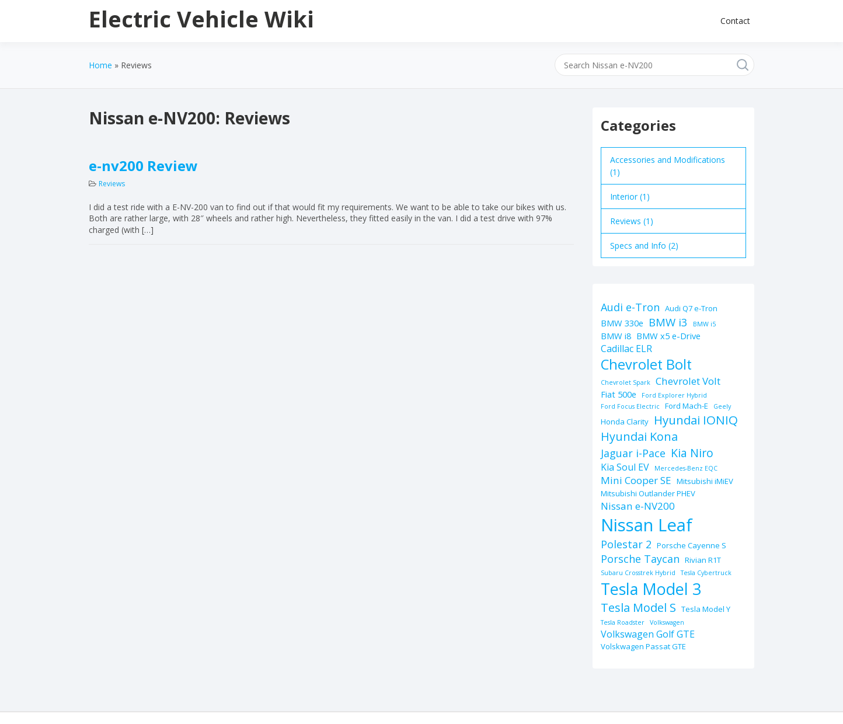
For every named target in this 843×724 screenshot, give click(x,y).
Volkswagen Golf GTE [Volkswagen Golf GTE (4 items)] (648, 634)
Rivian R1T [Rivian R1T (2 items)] (703, 560)
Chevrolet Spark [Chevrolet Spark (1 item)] (625, 382)
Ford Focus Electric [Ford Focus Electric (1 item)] (630, 406)
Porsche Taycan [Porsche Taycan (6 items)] (640, 559)
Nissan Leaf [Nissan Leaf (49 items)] (646, 525)
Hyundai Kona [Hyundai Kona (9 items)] (639, 436)
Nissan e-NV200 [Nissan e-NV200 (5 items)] (638, 506)
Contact (735, 20)
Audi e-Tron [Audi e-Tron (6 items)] (630, 307)
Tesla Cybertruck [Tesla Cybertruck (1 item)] (706, 573)
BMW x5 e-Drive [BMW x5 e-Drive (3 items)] (668, 336)
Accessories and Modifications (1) (667, 165)
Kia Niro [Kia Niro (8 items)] (692, 453)
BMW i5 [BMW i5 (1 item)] (704, 324)
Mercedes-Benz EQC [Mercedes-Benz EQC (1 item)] (685, 468)
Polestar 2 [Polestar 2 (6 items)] (626, 544)
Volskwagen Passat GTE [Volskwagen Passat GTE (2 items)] (643, 646)
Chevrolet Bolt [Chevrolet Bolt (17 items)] (646, 364)
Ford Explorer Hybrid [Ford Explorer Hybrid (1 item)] (674, 395)
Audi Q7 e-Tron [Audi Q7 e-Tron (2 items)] (691, 308)
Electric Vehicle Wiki (201, 19)
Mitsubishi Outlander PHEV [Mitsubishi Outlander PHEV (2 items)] (648, 493)
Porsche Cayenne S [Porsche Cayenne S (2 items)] (691, 545)
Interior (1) (630, 196)
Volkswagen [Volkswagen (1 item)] (667, 622)
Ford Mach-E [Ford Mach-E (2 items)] (686, 406)
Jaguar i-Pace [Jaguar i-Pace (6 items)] (633, 453)
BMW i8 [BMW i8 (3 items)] (616, 336)
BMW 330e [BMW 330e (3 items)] (622, 323)
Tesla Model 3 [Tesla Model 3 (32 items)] (651, 589)
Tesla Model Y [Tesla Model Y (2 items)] (705, 609)
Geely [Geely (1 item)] (722, 406)
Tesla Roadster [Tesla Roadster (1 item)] (623, 622)
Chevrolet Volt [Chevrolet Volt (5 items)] (688, 381)
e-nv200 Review (143, 165)
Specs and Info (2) (644, 245)
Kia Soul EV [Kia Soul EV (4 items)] (625, 467)
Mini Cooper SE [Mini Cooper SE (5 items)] (636, 480)
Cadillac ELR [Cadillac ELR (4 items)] (626, 348)
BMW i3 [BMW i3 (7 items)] (668, 322)
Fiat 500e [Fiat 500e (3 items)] (618, 394)
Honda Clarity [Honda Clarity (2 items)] (625, 421)
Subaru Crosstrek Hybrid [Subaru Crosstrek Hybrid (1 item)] (638, 573)
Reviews (112, 184)
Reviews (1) (631, 221)
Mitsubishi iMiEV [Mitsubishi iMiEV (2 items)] (705, 481)
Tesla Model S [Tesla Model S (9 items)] (638, 607)
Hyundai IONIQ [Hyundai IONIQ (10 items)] (696, 420)
